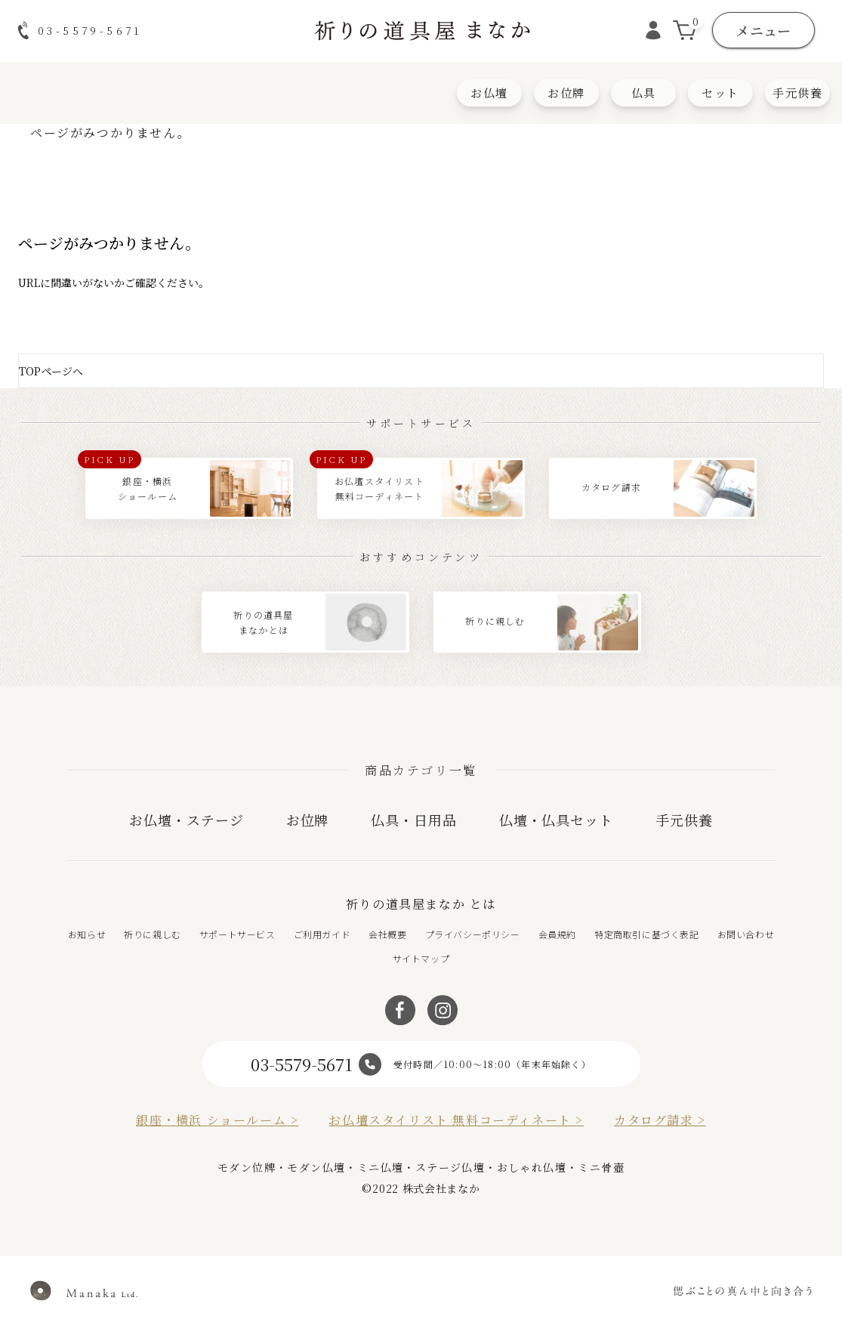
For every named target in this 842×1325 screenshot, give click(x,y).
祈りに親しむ (152, 934)
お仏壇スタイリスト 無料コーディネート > (456, 1120)
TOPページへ (51, 370)
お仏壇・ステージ (186, 819)
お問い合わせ (746, 934)
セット (720, 92)
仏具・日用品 (413, 819)
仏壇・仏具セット (556, 819)
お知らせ (87, 934)
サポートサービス (237, 934)
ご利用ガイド (322, 934)
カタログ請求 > (660, 1120)
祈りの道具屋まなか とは (421, 904)
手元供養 (797, 92)
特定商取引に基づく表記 (646, 934)
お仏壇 (489, 92)
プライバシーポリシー (472, 934)
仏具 (643, 92)
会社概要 (387, 934)
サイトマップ (421, 958)
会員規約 (557, 934)
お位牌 (566, 92)
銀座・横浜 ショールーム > (217, 1120)
